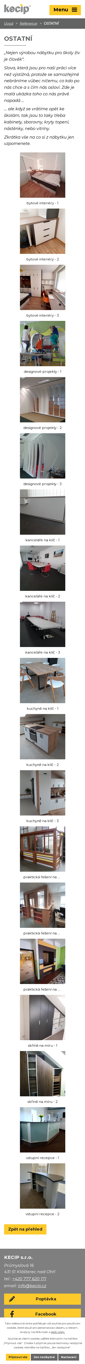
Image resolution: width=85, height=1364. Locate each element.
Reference (28, 23)
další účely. (58, 1332)
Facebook (45, 1314)
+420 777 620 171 (29, 1278)
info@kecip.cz (32, 1285)
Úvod (8, 23)
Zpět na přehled (25, 1229)
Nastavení (68, 1357)
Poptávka (46, 1299)
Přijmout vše (18, 1357)
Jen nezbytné (44, 1357)
